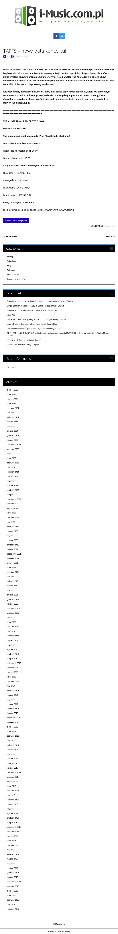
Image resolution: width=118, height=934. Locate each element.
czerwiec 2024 (13, 408)
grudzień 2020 (13, 599)
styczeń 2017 (12, 813)
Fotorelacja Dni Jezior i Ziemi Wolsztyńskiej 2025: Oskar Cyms (32, 310)
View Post (11, 315)
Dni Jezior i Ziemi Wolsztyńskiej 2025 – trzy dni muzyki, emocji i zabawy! (36, 319)
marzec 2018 (12, 750)
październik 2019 (14, 663)
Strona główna (21, 220)
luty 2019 (11, 700)
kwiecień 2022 (13, 526)
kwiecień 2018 (13, 745)
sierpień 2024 (12, 399)
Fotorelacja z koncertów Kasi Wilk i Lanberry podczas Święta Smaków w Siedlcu (40, 301)
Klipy (9, 266)
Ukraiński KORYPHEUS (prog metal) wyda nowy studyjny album (33, 329)
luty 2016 (11, 863)
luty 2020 (11, 645)
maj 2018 (11, 741)
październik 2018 (14, 718)
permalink (110, 225)
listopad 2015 (12, 877)
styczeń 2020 (12, 649)
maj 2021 (11, 577)
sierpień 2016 (12, 836)
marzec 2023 (12, 476)
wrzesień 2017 (13, 777)
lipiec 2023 (11, 458)
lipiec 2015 (11, 895)
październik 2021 (14, 554)
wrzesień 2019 (13, 668)
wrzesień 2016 (13, 832)
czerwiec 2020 (13, 627)
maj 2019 (11, 686)
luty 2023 (11, 481)
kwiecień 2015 (13, 909)
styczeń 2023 (12, 486)
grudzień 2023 (13, 435)
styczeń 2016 (12, 868)
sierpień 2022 (12, 508)
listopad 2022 (12, 495)
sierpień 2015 (12, 891)
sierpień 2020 (12, 618)
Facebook (56, 36)
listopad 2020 (12, 604)
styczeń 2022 (12, 540)
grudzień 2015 (13, 873)
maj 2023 (11, 467)
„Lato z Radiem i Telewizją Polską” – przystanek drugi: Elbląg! (32, 324)
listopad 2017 (12, 768)
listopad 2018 (12, 713)
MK (8, 56)
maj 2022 (11, 522)
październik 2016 (14, 827)
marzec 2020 (12, 640)
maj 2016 (11, 850)
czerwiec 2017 (13, 791)
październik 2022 (14, 499)
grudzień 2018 (13, 709)
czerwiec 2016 (13, 845)
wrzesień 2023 (13, 449)
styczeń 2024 (12, 431)
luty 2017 (11, 809)
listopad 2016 (12, 823)
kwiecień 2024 (13, 417)
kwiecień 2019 (13, 690)
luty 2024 (11, 426)
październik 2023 (14, 444)
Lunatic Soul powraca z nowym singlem (23, 345)
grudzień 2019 (13, 654)
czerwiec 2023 (13, 463)
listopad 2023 (12, 440)
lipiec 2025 (11, 394)
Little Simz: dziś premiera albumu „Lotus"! (24, 340)
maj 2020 (11, 631)
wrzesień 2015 (13, 886)
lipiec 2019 (11, 677)
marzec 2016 (12, 859)
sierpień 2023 (12, 454)
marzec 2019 (12, 695)
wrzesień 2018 (13, 722)
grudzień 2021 (13, 545)
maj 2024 (11, 413)
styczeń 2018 (12, 759)
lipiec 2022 (11, 513)
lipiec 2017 (11, 786)
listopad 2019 (12, 658)
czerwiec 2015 (13, 900)
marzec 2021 (12, 586)
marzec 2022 (12, 531)
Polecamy (11, 270)
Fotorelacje (11, 261)
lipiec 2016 (11, 841)
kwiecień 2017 (13, 800)
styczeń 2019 (12, 704)
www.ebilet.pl (67, 210)
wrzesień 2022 (13, 504)
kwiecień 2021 (13, 581)
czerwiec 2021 (13, 572)
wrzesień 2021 (13, 558)
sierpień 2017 (12, 781)
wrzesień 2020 (13, 613)
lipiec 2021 (11, 567)
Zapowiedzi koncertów (16, 279)
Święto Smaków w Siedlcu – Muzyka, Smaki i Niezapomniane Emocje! (36, 306)
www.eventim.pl (52, 210)
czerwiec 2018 (13, 736)
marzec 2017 (12, 804)
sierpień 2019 (12, 672)
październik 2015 (14, 882)
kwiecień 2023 (13, 472)
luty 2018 (11, 754)
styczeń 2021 (12, 595)
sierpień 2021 (12, 563)
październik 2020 (14, 608)
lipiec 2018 (11, 731)
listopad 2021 (12, 549)
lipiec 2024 (11, 404)
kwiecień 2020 (13, 636)
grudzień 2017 (13, 763)
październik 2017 (14, 772)
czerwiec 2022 (13, 517)
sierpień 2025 (12, 390)
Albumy (10, 256)
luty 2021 (11, 590)
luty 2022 (11, 536)
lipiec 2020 (11, 622)
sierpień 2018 (12, 727)
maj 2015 (11, 904)
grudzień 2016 (13, 818)
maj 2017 (11, 795)
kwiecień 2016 (13, 854)
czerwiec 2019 (13, 681)
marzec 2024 (12, 422)
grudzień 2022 (13, 490)
